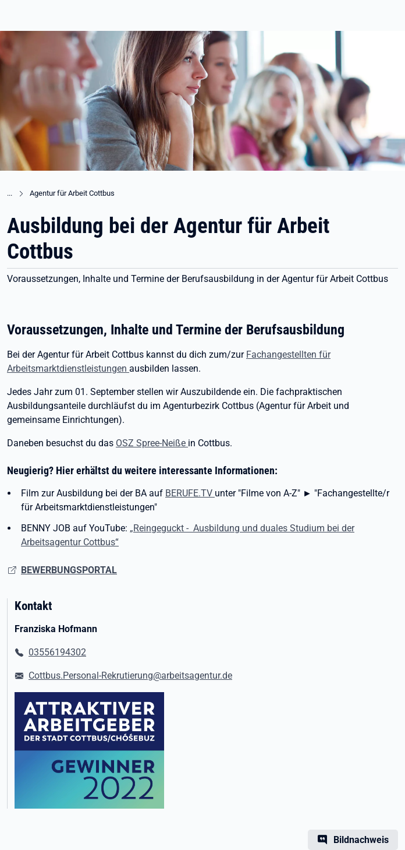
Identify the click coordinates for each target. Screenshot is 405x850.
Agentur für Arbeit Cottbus (72, 193)
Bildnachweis (361, 839)
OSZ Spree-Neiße (152, 443)
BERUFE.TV (190, 493)
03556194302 (57, 652)
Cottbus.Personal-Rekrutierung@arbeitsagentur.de (130, 675)
